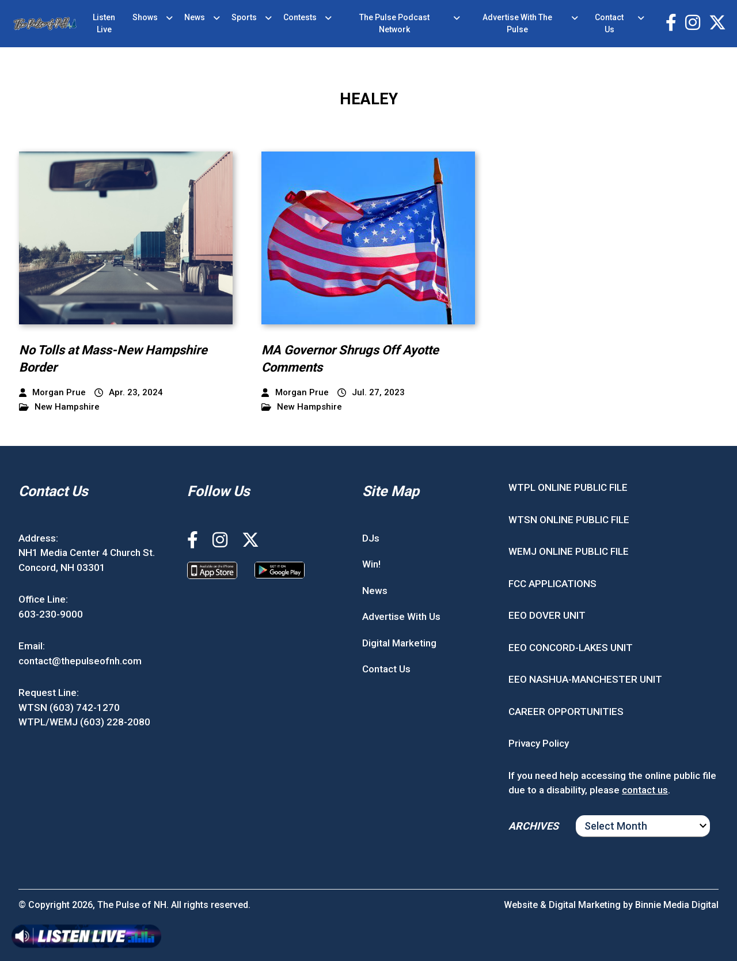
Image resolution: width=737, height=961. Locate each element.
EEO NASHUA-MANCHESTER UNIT (585, 679)
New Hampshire (59, 407)
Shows (145, 17)
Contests (300, 17)
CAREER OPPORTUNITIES (566, 711)
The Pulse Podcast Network (394, 23)
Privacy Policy (538, 743)
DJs (370, 538)
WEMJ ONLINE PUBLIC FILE (568, 551)
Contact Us (609, 23)
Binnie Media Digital (677, 904)
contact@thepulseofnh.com (80, 661)
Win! (371, 564)
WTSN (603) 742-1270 (69, 707)
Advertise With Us (401, 616)
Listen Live (104, 23)
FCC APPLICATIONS (552, 583)
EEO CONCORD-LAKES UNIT (570, 647)
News (194, 17)
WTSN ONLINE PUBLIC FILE (568, 519)
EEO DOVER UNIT (547, 615)
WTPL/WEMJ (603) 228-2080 (84, 722)
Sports (244, 17)
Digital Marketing (399, 643)
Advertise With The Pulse (517, 23)
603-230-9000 (50, 614)
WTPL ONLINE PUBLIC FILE (568, 487)
